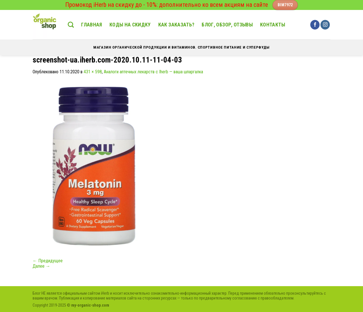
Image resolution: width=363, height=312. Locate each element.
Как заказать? (176, 25)
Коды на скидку (130, 25)
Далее (41, 266)
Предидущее (48, 260)
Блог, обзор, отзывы (227, 25)
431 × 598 (93, 71)
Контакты (272, 25)
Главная (91, 25)
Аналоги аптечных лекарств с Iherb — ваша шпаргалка (153, 71)
